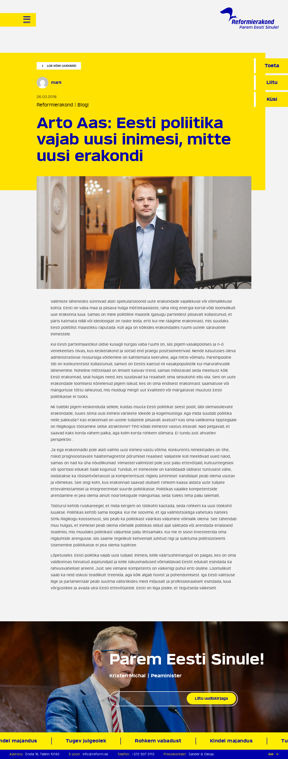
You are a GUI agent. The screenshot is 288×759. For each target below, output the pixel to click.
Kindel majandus (232, 741)
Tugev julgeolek (87, 741)
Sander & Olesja (201, 754)
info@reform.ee (95, 754)
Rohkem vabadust (159, 741)
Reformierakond (55, 105)
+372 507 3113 (143, 754)
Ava (273, 754)
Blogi (83, 105)
